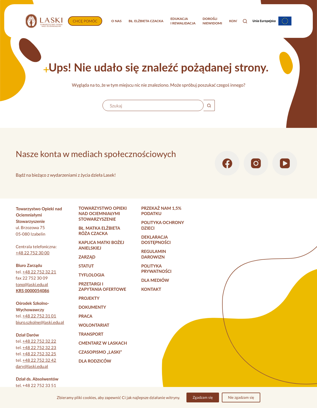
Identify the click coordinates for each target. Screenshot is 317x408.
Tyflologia (91, 274)
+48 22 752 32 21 (39, 271)
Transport (91, 333)
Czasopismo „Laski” (100, 351)
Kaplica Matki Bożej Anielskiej (101, 245)
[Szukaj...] (153, 105)
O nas (116, 21)
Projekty (89, 298)
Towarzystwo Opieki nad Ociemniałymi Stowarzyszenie (103, 214)
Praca (85, 316)
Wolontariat (94, 325)
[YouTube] (284, 163)
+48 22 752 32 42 (39, 360)
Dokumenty (92, 307)
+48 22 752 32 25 (39, 353)
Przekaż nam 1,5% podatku (161, 211)
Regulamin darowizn (153, 254)
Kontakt (237, 21)
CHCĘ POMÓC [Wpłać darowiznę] (85, 21)
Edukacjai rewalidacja (183, 21)
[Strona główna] (44, 21)
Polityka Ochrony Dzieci (162, 225)
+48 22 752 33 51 (39, 385)
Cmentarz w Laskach (103, 342)
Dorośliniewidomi (212, 21)
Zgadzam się (203, 397)
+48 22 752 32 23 (39, 347)
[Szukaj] (245, 21)
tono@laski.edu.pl (32, 284)
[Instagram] (256, 163)
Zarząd (87, 256)
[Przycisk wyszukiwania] (209, 105)
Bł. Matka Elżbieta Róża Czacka (99, 230)
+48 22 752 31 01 (39, 315)
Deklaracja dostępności (156, 239)
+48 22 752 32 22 (39, 341)
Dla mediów (155, 280)
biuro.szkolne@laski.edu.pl (40, 322)
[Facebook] (227, 163)
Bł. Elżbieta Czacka (146, 21)
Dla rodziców (95, 360)
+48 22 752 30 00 (32, 252)
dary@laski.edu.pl (32, 366)
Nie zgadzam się (241, 397)
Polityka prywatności (156, 268)
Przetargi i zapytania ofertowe (102, 286)
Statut (86, 265)
